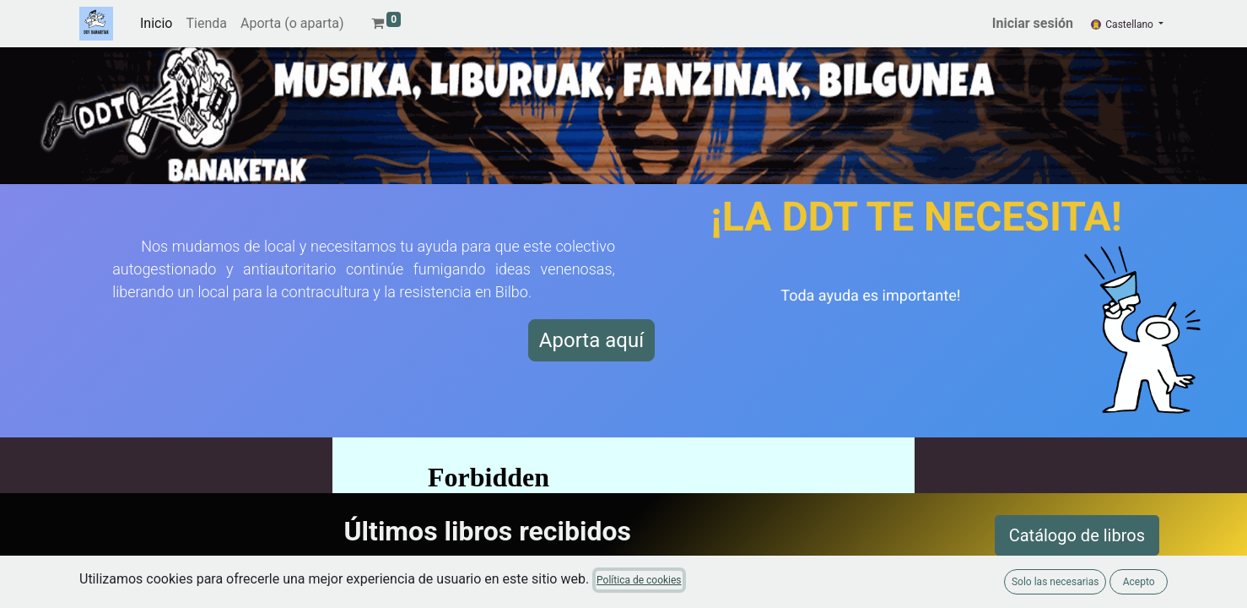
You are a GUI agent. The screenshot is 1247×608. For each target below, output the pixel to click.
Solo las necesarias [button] (1055, 582)
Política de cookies (639, 580)
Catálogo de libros (1077, 535)
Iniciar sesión (1032, 23)
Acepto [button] (1139, 582)
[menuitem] (156, 24)
